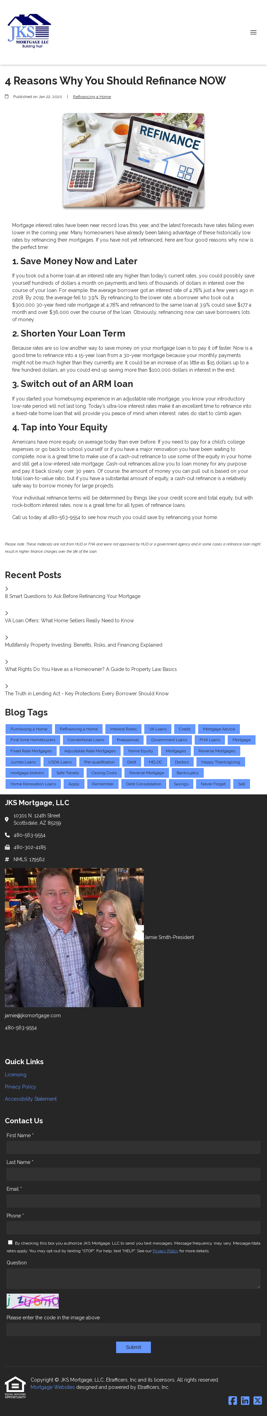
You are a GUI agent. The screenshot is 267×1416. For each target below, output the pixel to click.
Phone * (15, 1216)
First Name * (20, 1135)
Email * (14, 1189)
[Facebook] (232, 1401)
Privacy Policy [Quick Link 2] (20, 1087)
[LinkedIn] (245, 1401)
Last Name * (20, 1162)
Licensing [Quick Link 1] (15, 1074)
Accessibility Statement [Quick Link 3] (31, 1099)
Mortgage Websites (53, 1387)
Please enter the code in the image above (53, 1317)
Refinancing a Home (92, 96)
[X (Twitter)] (257, 1401)
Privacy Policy (165, 1250)
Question (17, 1262)
